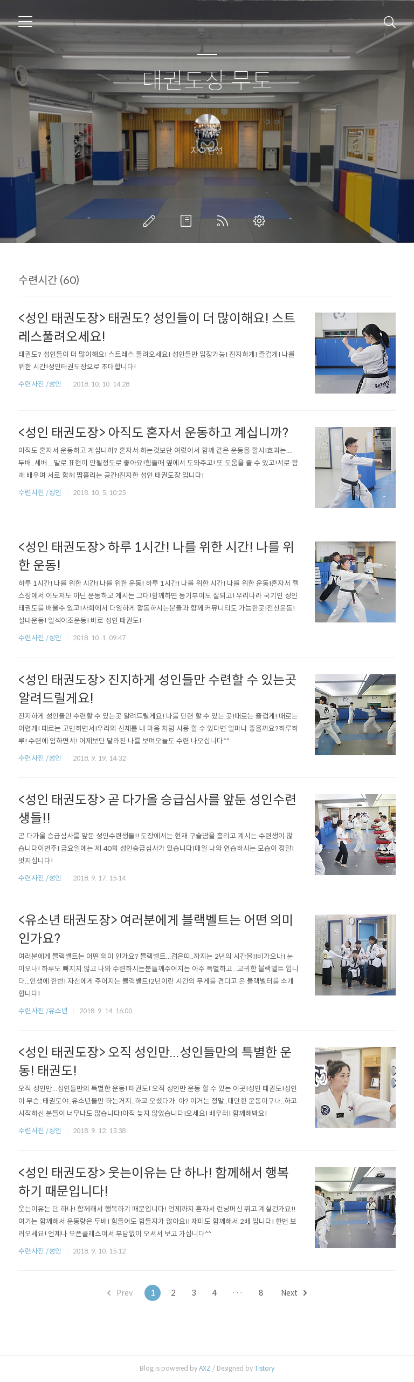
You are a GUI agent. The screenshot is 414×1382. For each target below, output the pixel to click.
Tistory (264, 1368)
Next (294, 1293)
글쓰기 (151, 221)
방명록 (188, 221)
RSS (225, 221)
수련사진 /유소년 (43, 1010)
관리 (261, 221)
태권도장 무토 (207, 81)
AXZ (205, 1368)
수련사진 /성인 (40, 384)
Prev (120, 1293)
